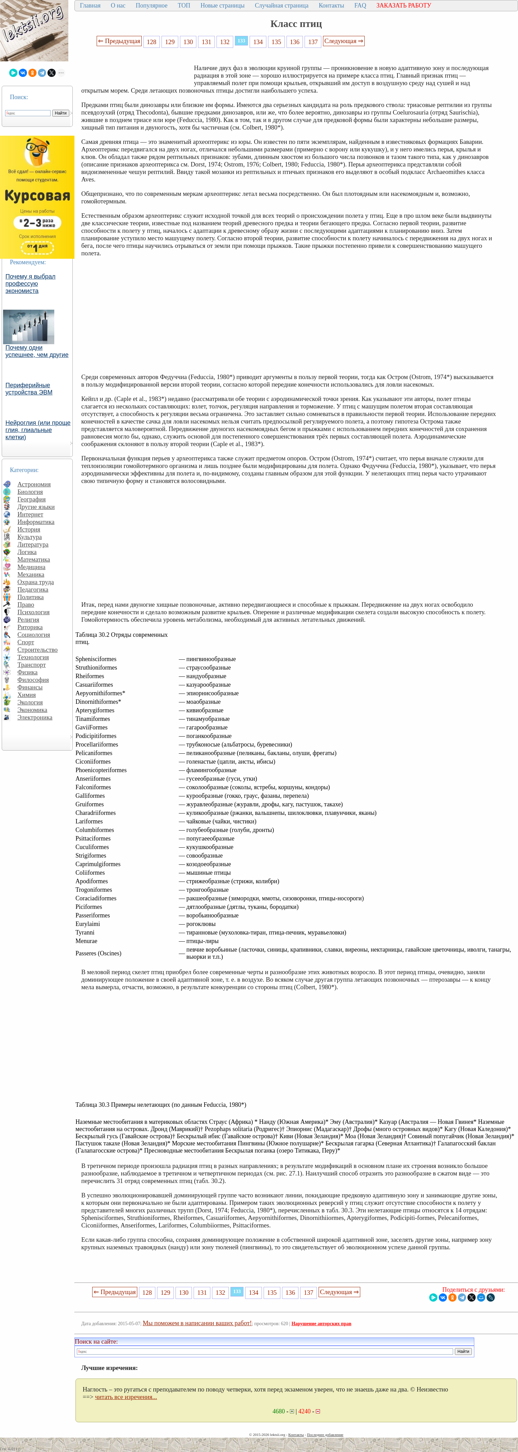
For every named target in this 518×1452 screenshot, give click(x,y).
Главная (90, 5)
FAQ (360, 5)
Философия (33, 679)
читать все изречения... (126, 1396)
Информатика (36, 521)
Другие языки (36, 506)
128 (151, 41)
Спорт (25, 642)
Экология (30, 702)
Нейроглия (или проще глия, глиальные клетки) (38, 430)
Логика (27, 551)
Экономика (32, 709)
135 (276, 41)
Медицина (31, 566)
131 (206, 41)
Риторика (30, 627)
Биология (30, 491)
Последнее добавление (325, 1435)
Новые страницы (222, 5)
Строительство (37, 649)
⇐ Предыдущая (119, 40)
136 (294, 41)
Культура (29, 536)
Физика (27, 672)
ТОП (184, 5)
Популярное (152, 5)
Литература (32, 544)
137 (313, 41)
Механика (30, 574)
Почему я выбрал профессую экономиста (30, 283)
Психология (33, 612)
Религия (28, 619)
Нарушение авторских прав (321, 1323)
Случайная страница (281, 5)
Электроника (35, 717)
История (28, 529)
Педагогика (32, 589)
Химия (26, 694)
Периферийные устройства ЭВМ (29, 389)
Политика (30, 597)
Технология (33, 657)
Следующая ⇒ (343, 40)
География (31, 499)
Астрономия (34, 484)
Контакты (331, 5)
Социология (33, 634)
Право (25, 604)
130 (188, 41)
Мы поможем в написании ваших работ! (197, 1323)
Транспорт (31, 664)
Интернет (30, 514)
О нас (118, 5)
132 (224, 41)
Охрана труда (35, 582)
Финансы (30, 687)
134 (258, 41)
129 (170, 41)
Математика (33, 559)
